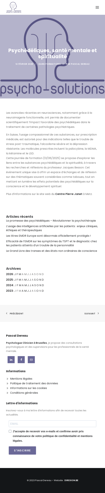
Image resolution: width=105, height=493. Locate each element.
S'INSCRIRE (22, 450)
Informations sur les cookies (28, 388)
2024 (9, 285)
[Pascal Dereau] (14, 7)
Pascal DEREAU (80, 64)
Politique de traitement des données (34, 383)
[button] (97, 7)
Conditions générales (24, 393)
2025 (9, 280)
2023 (9, 291)
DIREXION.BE (71, 480)
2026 (9, 274)
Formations (53, 64)
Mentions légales (21, 379)
